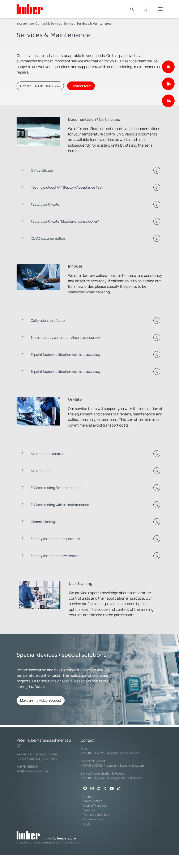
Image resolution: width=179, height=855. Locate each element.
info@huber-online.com (32, 771)
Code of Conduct (94, 806)
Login (86, 824)
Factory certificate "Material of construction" (65, 221)
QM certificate (42, 170)
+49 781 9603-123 (93, 753)
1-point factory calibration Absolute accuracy (65, 337)
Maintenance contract (48, 453)
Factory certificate (45, 204)
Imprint (88, 797)
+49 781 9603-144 (93, 778)
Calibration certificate (48, 320)
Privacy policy (92, 801)
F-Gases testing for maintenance (56, 487)
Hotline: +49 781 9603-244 (40, 86)
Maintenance (41, 470)
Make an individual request (40, 700)
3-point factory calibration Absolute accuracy (66, 354)
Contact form (81, 86)
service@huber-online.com (124, 778)
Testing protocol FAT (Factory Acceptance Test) (67, 187)
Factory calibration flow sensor (54, 555)
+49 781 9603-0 (27, 766)
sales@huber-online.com (123, 753)
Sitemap (89, 810)
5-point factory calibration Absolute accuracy (66, 371)
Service (68, 23)
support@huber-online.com (125, 765)
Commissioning (43, 521)
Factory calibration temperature (55, 538)
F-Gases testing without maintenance (60, 504)
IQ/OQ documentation (48, 238)
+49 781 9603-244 (93, 765)
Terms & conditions (96, 815)
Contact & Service (47, 23)
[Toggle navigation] (160, 9)
